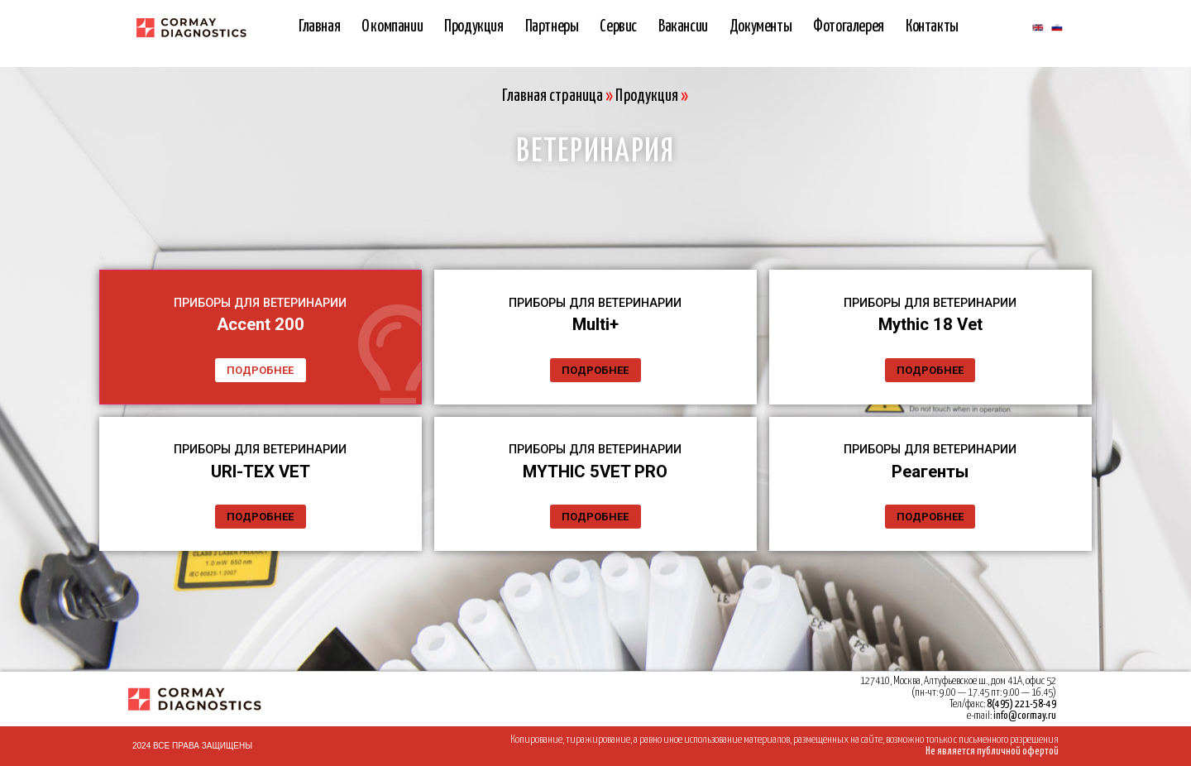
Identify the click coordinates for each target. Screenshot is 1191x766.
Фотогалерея (848, 27)
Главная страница (552, 96)
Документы (760, 27)
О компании (392, 27)
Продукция (473, 27)
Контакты (932, 27)
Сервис (618, 27)
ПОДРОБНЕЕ (260, 360)
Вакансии (683, 27)
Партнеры (552, 27)
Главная (319, 27)
